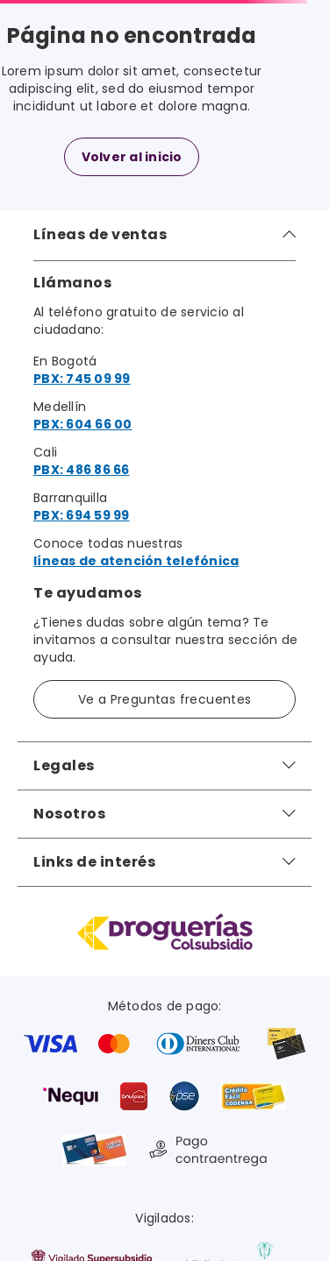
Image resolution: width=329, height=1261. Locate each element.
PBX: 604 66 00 (82, 424)
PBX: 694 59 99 (81, 515)
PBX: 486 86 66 (81, 469)
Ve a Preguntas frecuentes (165, 699)
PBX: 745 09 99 (82, 378)
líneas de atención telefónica (136, 561)
